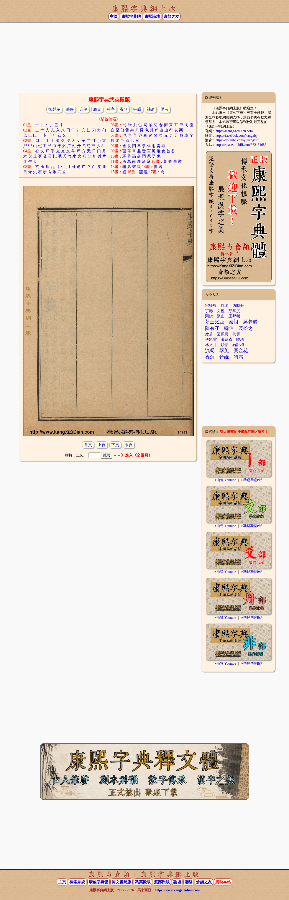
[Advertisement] (144, 57)
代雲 (236, 334)
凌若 (209, 334)
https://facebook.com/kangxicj (236, 135)
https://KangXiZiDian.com (234, 131)
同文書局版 (121, 882)
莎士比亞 (214, 321)
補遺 (151, 109)
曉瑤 (240, 339)
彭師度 (234, 311)
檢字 (111, 109)
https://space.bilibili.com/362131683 (240, 144)
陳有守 (212, 328)
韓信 (229, 328)
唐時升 (238, 305)
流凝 (210, 350)
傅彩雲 (211, 339)
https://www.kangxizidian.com (177, 890)
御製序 (54, 109)
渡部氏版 (162, 882)
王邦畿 (234, 316)
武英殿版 (143, 882)
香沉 (210, 357)
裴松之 (245, 328)
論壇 (177, 882)
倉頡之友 (171, 16)
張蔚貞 (226, 339)
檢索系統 (77, 882)
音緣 (224, 357)
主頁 (114, 16)
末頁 (129, 445)
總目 (97, 109)
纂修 (70, 109)
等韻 (137, 109)
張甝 (221, 316)
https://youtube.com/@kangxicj (237, 140)
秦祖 (233, 321)
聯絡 (188, 882)
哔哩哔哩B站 (253, 480)
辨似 (123, 109)
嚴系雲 (222, 334)
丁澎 (209, 311)
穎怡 (224, 345)
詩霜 (238, 357)
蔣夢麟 (250, 321)
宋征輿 (211, 305)
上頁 (101, 445)
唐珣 (224, 305)
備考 (164, 109)
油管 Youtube (226, 480)
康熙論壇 (152, 16)
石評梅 (238, 345)
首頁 (88, 445)
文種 (221, 311)
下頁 (115, 445)
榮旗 (209, 316)
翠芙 (224, 350)
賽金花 (241, 350)
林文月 (211, 345)
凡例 (83, 109)
